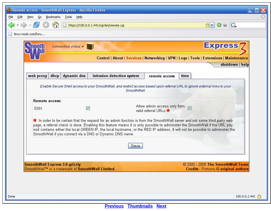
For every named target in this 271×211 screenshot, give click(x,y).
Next (161, 206)
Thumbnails (140, 206)
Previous (114, 206)
